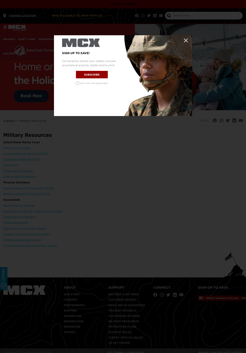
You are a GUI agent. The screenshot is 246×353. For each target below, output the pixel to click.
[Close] (185, 40)
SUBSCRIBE (92, 74)
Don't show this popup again (94, 83)
